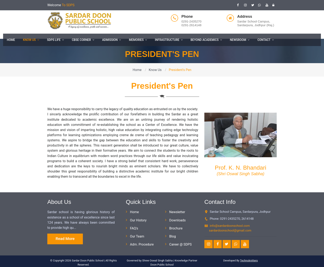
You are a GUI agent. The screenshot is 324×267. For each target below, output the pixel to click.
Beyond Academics (206, 39)
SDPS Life (55, 39)
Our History (138, 220)
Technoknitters (249, 260)
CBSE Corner (83, 39)
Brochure (175, 228)
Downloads (177, 220)
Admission (111, 39)
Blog (172, 236)
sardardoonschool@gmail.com (230, 230)
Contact (265, 39)
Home (11, 39)
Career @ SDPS (180, 244)
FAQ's (134, 228)
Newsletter (177, 212)
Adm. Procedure (142, 244)
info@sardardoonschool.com (230, 226)
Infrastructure (169, 39)
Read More (65, 238)
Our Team (137, 236)
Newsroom (239, 39)
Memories (138, 39)
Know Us (31, 39)
